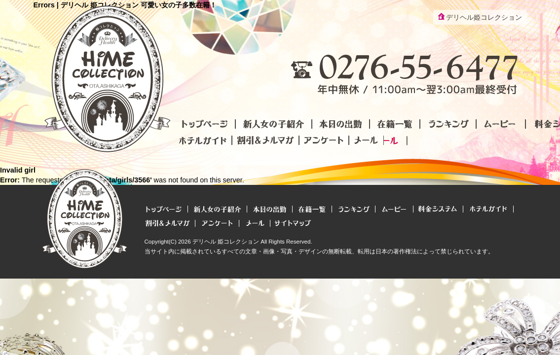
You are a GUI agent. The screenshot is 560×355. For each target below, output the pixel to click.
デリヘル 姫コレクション (225, 242)
